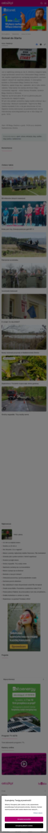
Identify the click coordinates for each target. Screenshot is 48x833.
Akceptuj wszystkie (24, 819)
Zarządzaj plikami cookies (24, 826)
